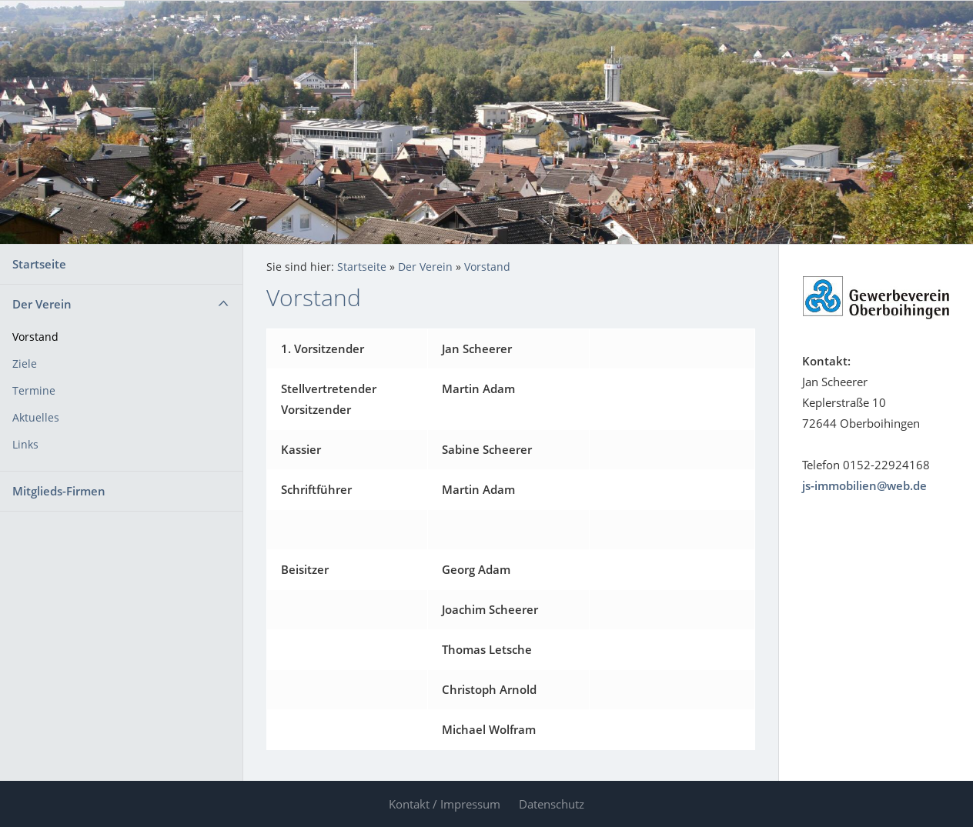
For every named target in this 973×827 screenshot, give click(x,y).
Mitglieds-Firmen (58, 491)
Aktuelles (35, 418)
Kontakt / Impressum (444, 804)
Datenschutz (551, 804)
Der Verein (42, 304)
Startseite (39, 264)
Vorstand (35, 337)
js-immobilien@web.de (864, 485)
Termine (33, 391)
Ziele (24, 364)
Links (25, 445)
